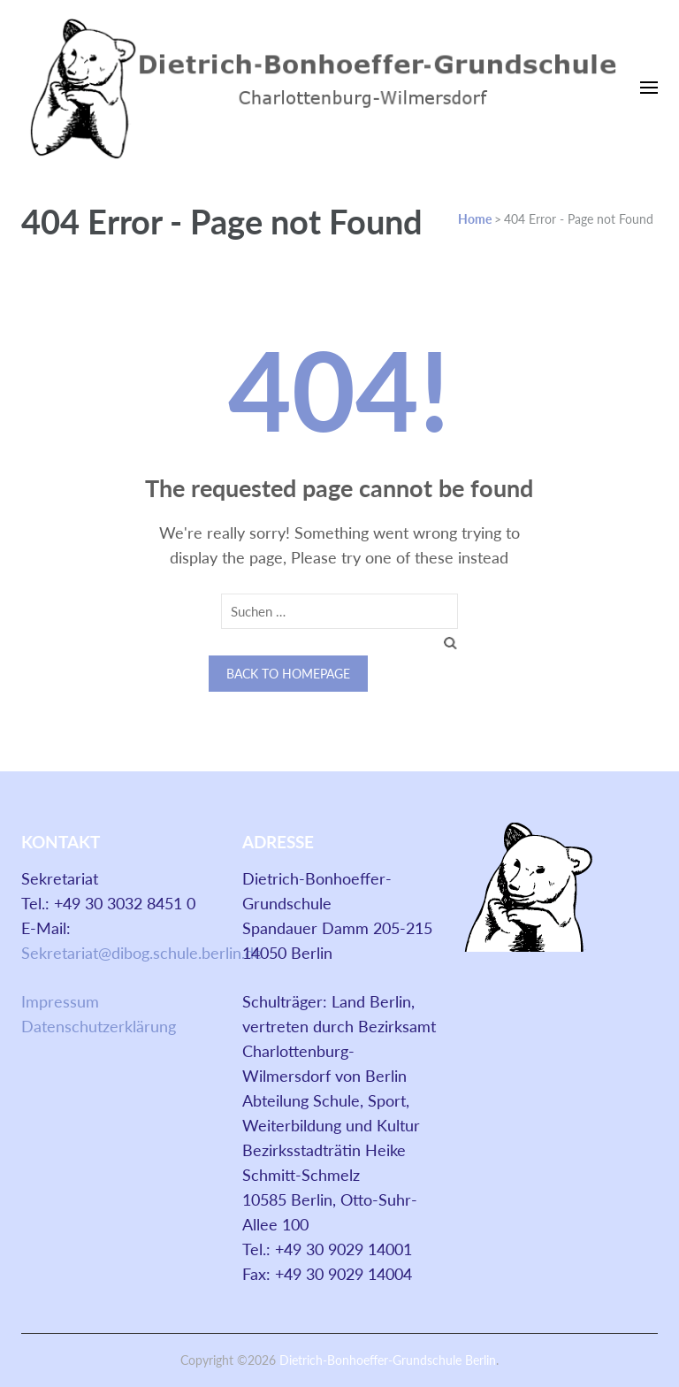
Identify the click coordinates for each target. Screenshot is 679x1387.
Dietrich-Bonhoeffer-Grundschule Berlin (387, 1360)
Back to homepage (288, 673)
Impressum (60, 1001)
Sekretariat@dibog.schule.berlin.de (142, 952)
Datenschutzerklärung (98, 1026)
